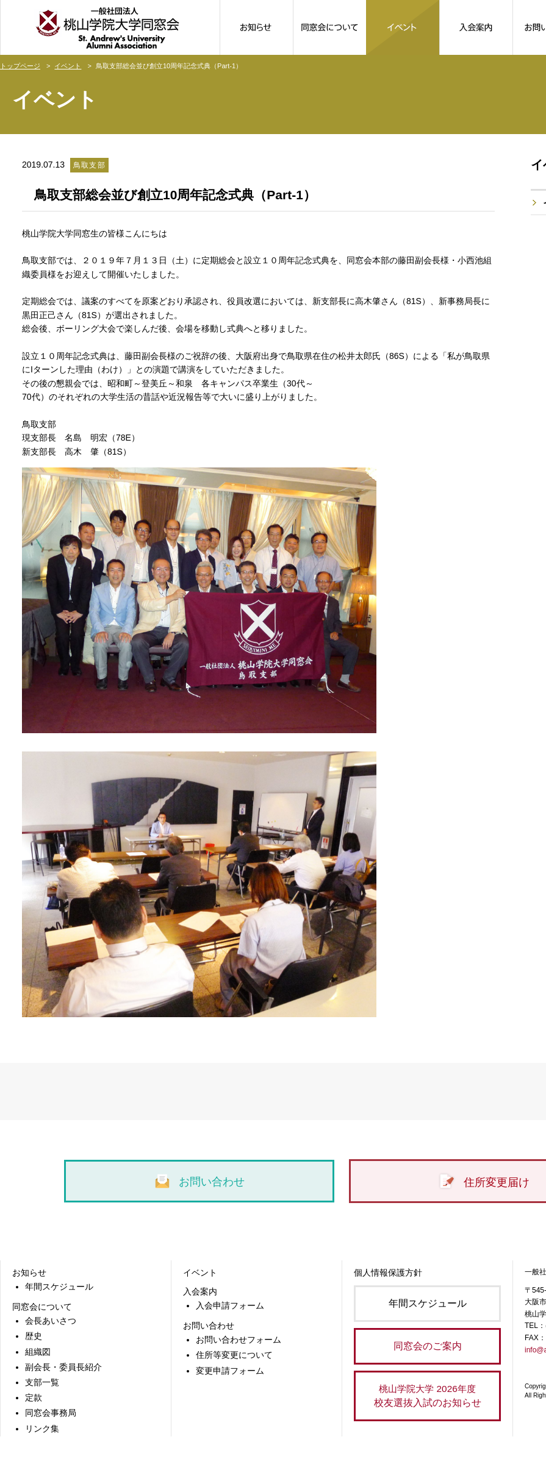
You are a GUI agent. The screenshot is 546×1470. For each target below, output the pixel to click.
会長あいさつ (50, 1321)
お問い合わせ (199, 1182)
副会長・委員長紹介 (63, 1367)
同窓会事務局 (50, 1413)
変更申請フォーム (230, 1371)
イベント (67, 65)
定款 (33, 1397)
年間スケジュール (59, 1286)
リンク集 (42, 1428)
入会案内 (200, 1291)
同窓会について (42, 1307)
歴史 (33, 1336)
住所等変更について (234, 1355)
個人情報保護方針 (388, 1272)
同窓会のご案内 (427, 1346)
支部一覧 (42, 1382)
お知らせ (29, 1272)
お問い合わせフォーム (238, 1339)
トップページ (20, 65)
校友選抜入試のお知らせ (427, 1395)
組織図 (38, 1352)
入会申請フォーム (230, 1305)
